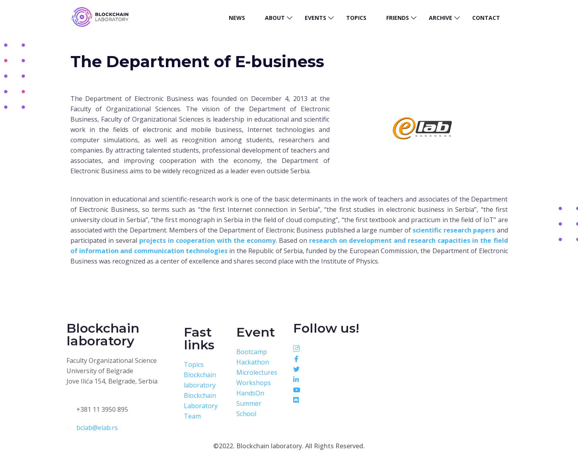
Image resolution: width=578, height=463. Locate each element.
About (275, 17)
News (237, 17)
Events (315, 17)
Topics (356, 17)
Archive (440, 17)
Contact (486, 17)
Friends (397, 17)
